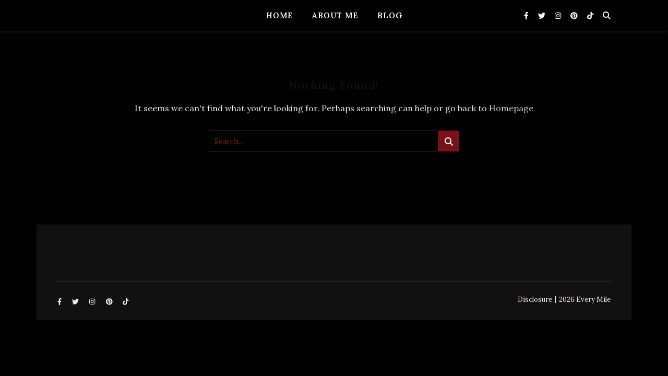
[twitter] (542, 15)
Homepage (511, 108)
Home (279, 15)
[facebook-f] (527, 15)
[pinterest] (575, 15)
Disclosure (535, 299)
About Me (335, 15)
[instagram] (559, 15)
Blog (389, 15)
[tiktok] (590, 15)
